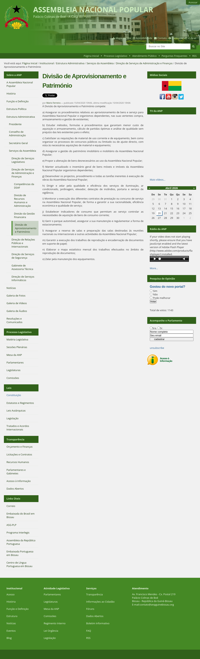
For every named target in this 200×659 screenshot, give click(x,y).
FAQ (88, 630)
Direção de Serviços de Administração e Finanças (144, 63)
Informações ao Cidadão (100, 601)
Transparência (15, 439)
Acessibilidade (144, 38)
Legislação (50, 638)
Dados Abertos (94, 616)
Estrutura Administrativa (70, 63)
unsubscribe (157, 348)
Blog (9, 638)
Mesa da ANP (51, 609)
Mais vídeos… (157, 179)
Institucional (46, 63)
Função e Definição (17, 609)
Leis (8, 388)
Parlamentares (52, 594)
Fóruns (90, 609)
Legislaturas (51, 601)
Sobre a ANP (14, 75)
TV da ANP (156, 111)
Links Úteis (13, 498)
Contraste (177, 38)
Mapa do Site (123, 38)
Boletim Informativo (97, 623)
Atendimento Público (144, 56)
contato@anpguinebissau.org (157, 604)
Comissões (50, 616)
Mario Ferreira (53, 102)
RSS (194, 56)
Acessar (192, 2)
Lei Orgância (51, 630)
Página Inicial (91, 56)
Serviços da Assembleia (100, 63)
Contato (162, 38)
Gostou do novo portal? (167, 286)
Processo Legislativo (115, 56)
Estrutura (11, 616)
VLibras (192, 38)
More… (154, 268)
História (11, 601)
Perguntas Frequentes (174, 56)
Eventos (11, 630)
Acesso (10, 594)
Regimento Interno (55, 623)
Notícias (11, 623)
